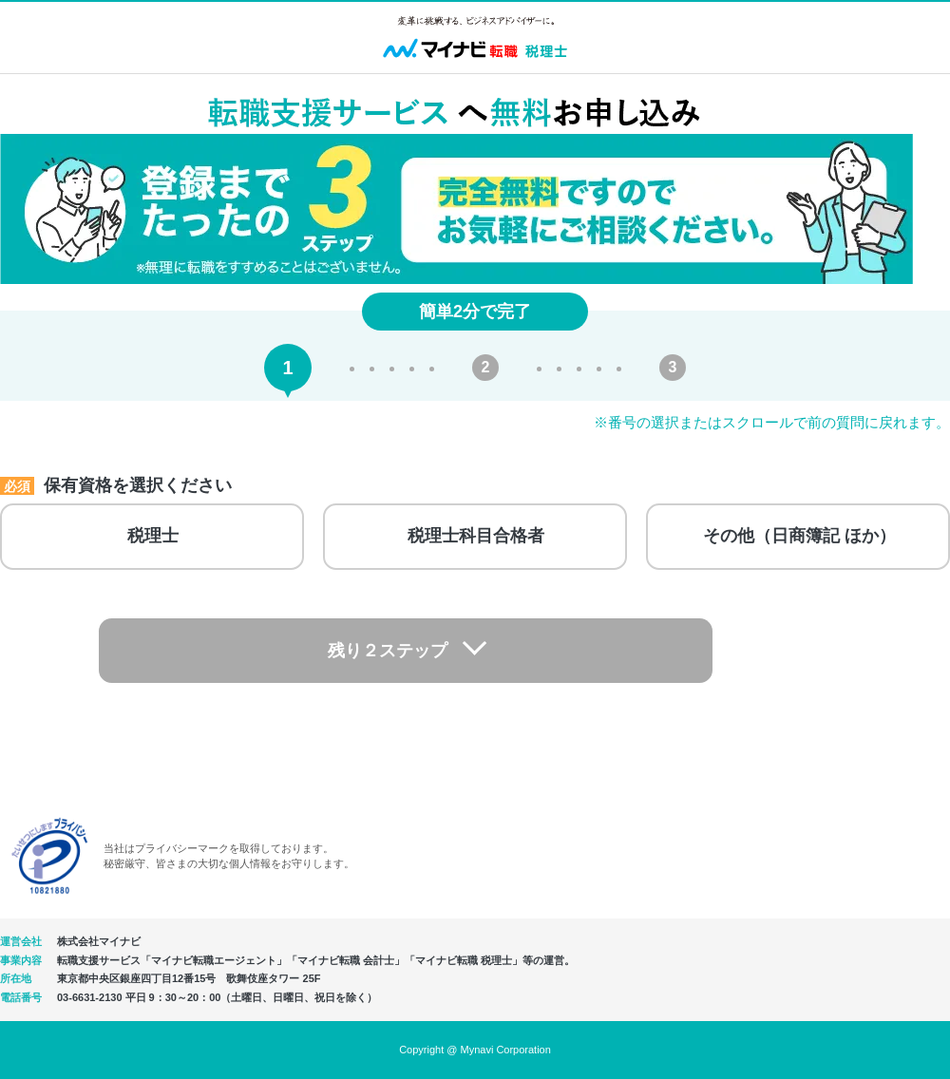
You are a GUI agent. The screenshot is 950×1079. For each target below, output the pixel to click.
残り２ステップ (457, 652)
